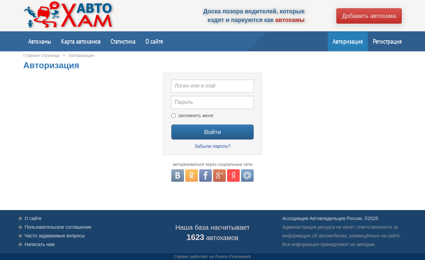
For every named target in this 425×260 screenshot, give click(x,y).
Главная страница (41, 55)
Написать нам (40, 244)
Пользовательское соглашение (58, 227)
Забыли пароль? (212, 146)
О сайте (154, 41)
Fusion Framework (233, 256)
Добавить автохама (369, 16)
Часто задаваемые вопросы (55, 235)
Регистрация (387, 41)
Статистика (123, 41)
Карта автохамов (81, 41)
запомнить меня (195, 115)
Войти (212, 132)
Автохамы (39, 41)
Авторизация (348, 41)
